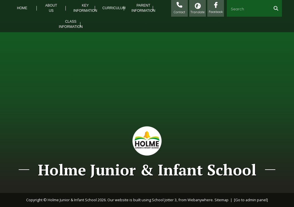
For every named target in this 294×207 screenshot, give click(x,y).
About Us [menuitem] (51, 8)
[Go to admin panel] (251, 199)
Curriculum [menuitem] (114, 8)
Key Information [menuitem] (85, 8)
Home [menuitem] (22, 8)
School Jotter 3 (164, 199)
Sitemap (221, 199)
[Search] (277, 8)
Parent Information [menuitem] (143, 8)
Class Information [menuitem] (71, 24)
